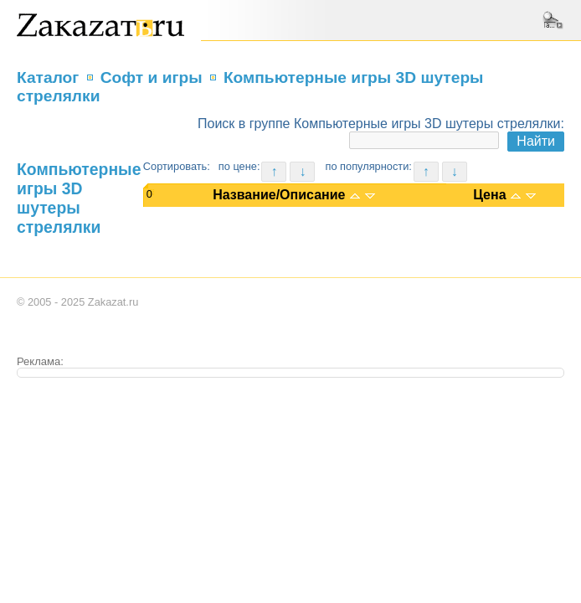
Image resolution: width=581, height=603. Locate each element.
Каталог (48, 77)
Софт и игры (151, 77)
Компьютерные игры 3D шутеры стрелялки (79, 198)
